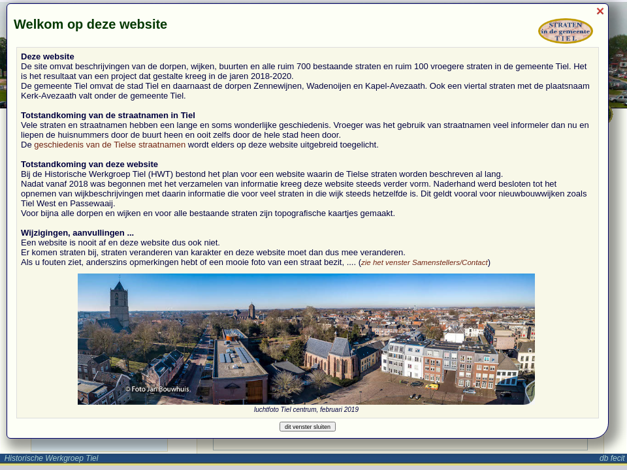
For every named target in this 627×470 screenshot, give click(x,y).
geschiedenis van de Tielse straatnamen (109, 144)
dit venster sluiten (307, 427)
